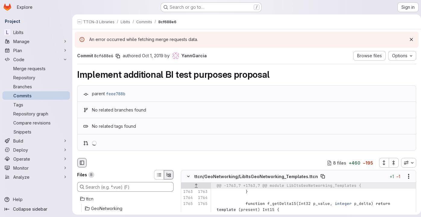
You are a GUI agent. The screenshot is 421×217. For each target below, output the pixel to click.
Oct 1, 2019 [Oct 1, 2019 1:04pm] (152, 55)
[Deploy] (36, 150)
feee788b (115, 93)
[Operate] (36, 159)
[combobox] (406, 163)
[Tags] (36, 104)
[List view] (159, 175)
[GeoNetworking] (125, 208)
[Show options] (406, 176)
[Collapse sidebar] (36, 209)
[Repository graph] (36, 113)
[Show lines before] (196, 186)
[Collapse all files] (391, 163)
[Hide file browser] (82, 163)
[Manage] (36, 41)
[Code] (36, 59)
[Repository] (36, 77)
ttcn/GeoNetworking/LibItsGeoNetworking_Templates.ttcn (256, 176)
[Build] (36, 141)
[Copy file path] (322, 176)
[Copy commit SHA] (117, 56)
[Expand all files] (381, 163)
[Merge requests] (36, 68)
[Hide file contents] (188, 176)
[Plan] (36, 50)
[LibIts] (36, 32)
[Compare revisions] (36, 122)
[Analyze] (36, 177)
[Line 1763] (188, 192)
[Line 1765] (188, 204)
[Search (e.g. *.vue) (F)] (125, 187)
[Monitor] (36, 168)
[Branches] (36, 86)
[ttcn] (125, 199)
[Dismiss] (409, 39)
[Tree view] (169, 175)
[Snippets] (36, 131)
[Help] (36, 199)
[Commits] (36, 95)
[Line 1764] (188, 198)
